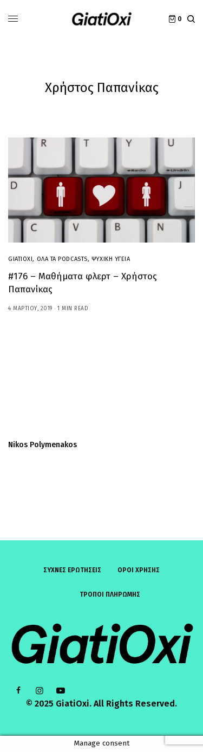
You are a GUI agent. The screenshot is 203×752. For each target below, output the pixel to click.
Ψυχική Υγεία (110, 259)
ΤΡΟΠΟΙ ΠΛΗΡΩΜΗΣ (110, 594)
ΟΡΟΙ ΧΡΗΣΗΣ (138, 570)
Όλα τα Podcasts (62, 259)
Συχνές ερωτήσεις (72, 570)
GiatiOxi (20, 259)
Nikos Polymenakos (42, 445)
